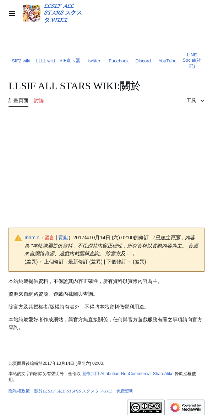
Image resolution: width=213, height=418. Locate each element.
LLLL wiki (45, 60)
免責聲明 (124, 391)
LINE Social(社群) (192, 60)
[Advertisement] (106, 172)
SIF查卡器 (69, 60)
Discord (143, 60)
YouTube (167, 60)
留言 (49, 237)
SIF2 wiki (21, 60)
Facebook (119, 60)
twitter (94, 60)
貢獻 (63, 237)
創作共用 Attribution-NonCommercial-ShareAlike (127, 373)
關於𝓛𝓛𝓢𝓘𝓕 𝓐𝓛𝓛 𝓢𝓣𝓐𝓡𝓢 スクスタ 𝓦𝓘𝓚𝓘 (73, 391)
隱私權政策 (19, 391)
